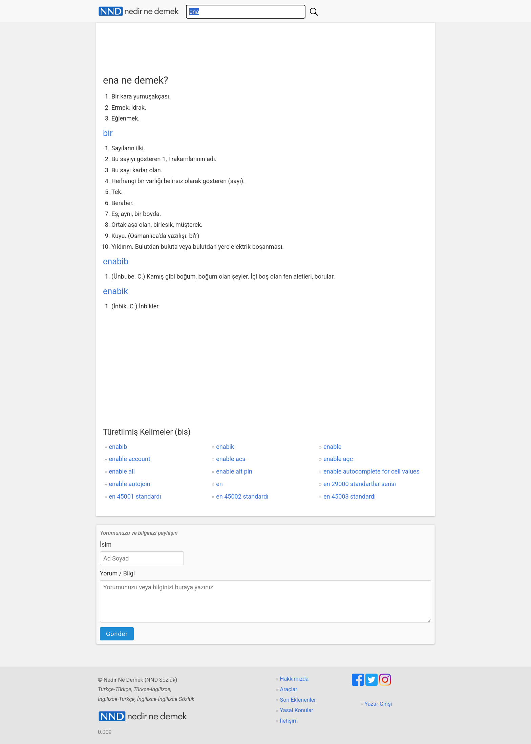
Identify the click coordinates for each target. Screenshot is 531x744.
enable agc (338, 458)
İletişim (289, 721)
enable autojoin (129, 483)
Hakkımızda (294, 679)
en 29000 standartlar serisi (359, 483)
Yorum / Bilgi (117, 573)
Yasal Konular (296, 710)
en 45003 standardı (349, 496)
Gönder (117, 633)
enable (332, 446)
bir (108, 133)
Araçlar (288, 689)
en (219, 483)
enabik (115, 291)
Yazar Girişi (378, 704)
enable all (121, 471)
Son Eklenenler (298, 700)
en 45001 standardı (135, 496)
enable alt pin (234, 471)
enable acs (230, 458)
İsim (105, 544)
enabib (115, 261)
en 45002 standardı (242, 496)
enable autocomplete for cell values (371, 471)
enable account (129, 458)
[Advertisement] (265, 46)
